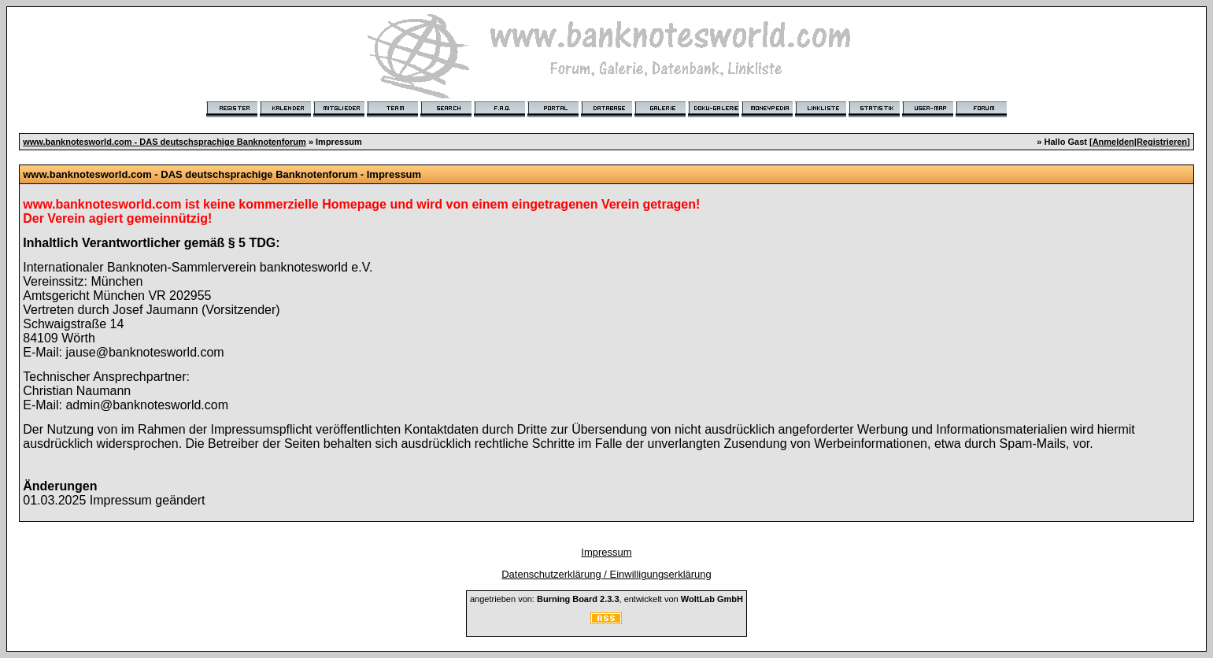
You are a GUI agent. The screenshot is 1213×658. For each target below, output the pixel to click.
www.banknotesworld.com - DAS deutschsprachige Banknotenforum (164, 141)
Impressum (606, 552)
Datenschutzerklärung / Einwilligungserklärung (606, 574)
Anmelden (1113, 141)
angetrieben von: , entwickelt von (606, 599)
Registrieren (1162, 141)
